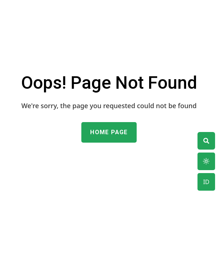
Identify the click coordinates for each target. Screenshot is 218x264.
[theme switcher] (206, 141)
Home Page (109, 132)
